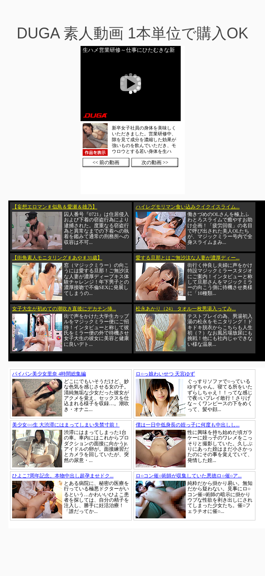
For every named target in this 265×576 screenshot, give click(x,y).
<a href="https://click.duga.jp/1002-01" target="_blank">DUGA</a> (133, 120)
